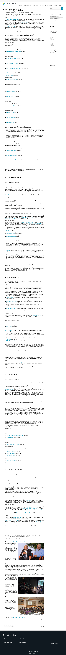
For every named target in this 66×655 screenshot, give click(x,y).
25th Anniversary (12, 536)
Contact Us (57, 0)
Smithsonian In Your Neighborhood (46, 5)
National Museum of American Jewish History (14, 448)
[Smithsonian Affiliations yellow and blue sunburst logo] (10, 4)
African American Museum (15, 407)
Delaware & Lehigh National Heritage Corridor (13, 218)
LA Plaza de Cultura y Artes (10, 297)
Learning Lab (52, 43)
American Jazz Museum (40, 509)
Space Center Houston (29, 405)
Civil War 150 (52, 33)
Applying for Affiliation (27, 5)
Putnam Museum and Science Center (11, 382)
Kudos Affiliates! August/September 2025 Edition (56, 14)
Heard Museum (8, 325)
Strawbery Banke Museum (10, 91)
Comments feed (52, 64)
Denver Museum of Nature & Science (13, 19)
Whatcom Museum (8, 262)
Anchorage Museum (9, 143)
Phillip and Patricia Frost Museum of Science (13, 340)
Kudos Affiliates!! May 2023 (12, 277)
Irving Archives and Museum (10, 418)
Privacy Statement (30, 651)
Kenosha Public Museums (9, 194)
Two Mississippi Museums (21, 362)
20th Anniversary (52, 27)
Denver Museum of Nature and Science (12, 242)
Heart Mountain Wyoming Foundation (28, 222)
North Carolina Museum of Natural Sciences (13, 51)
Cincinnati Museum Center (10, 65)
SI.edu (60, 5)
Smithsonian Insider (53, 50)
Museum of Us (8, 339)
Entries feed (52, 62)
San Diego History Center (10, 308)
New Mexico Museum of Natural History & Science (13, 484)
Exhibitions (51, 37)
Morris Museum (9, 326)
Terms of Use (36, 651)
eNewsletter (61, 0)
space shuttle (52, 52)
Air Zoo (8, 412)
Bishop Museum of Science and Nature (11, 520)
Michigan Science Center (10, 122)
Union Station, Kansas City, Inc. (10, 26)
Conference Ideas (52, 34)
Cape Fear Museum (22, 477)
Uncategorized (19, 375)
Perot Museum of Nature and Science (12, 114)
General (51, 38)
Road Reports (52, 47)
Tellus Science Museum (10, 112)
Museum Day (52, 45)
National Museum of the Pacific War (12, 63)
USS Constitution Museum (10, 72)
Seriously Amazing (53, 49)
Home (51, 0)
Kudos (28, 12)
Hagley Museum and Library (11, 88)
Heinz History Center (10, 437)
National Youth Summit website (19, 617)
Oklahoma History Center (10, 233)
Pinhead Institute (20, 285)
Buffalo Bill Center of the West (12, 439)
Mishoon (51, 44)
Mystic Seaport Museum (10, 96)
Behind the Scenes (53, 32)
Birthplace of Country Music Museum (12, 82)
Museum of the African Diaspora (11, 301)
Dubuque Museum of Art (9, 389)
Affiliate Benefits (35, 5)
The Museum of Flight (11, 456)
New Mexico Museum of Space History (17, 311)
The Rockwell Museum (18, 267)
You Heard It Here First (27, 178)
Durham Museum (25, 22)
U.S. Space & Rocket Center (10, 105)
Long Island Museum (10, 525)
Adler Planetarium (9, 103)
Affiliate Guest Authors (53, 30)
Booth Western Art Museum (10, 124)
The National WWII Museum (11, 155)
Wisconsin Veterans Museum (11, 236)
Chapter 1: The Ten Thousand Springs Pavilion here (18, 541)
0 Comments (12, 12)
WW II (51, 54)
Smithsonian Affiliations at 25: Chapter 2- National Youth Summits (22, 535)
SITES (51, 638)
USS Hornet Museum (9, 75)
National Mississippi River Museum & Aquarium (14, 37)
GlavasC (31, 12)
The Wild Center (9, 120)
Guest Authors (52, 39)
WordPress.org (52, 65)
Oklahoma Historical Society (31, 290)
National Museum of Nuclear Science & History (14, 328)
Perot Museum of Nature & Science (12, 235)
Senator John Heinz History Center (12, 58)
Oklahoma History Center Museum (11, 165)
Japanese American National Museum (35, 223)
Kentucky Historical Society (10, 232)
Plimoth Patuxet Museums (10, 98)
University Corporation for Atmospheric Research (24, 512)
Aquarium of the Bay (8, 330)
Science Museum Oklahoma (20, 395)
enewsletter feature (24, 12)
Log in (51, 61)
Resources (56, 5)
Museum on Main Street (54, 641)
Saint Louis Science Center (10, 54)
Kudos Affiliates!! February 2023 (13, 469)
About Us (21, 5)
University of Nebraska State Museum (32, 343)
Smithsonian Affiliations (54, 643)
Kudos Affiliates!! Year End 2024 (13, 177)
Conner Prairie (7, 32)
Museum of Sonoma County (11, 306)
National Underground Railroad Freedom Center (14, 68)
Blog (54, 0)
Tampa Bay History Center (10, 60)
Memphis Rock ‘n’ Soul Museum (11, 79)
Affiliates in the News (18, 12)
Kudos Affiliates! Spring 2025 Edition (14, 11)
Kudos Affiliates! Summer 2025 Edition (54, 16)
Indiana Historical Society (11, 207)
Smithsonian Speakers (53, 51)
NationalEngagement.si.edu (38, 639)
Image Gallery (52, 40)
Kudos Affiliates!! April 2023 (12, 374)
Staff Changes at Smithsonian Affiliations (55, 18)
